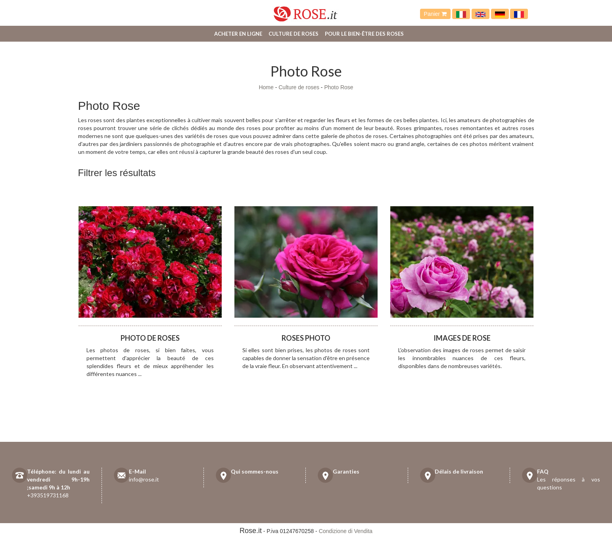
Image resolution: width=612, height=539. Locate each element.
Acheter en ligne (238, 34)
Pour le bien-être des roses (364, 34)
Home (266, 87)
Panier (435, 14)
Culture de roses (293, 34)
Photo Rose (338, 87)
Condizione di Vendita (345, 531)
